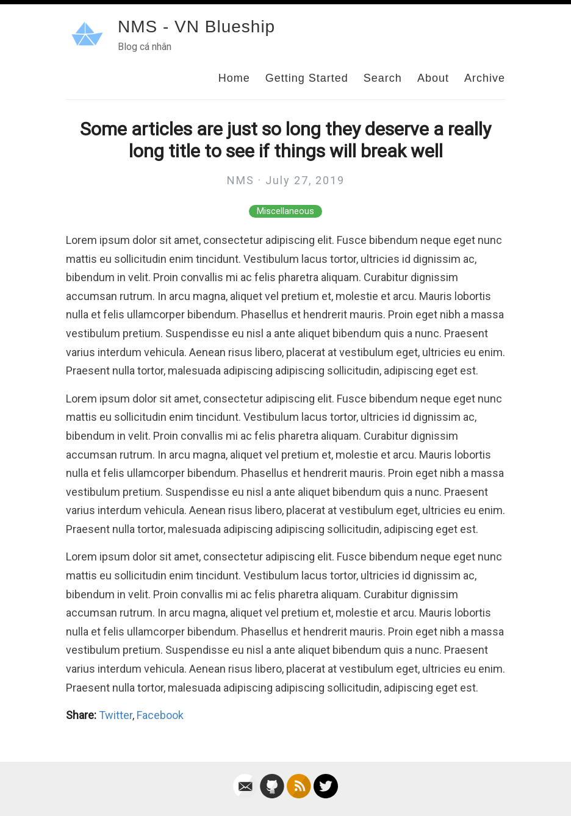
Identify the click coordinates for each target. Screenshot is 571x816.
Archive (484, 78)
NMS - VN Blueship (196, 26)
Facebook (160, 715)
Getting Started (306, 78)
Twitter (115, 715)
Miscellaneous (285, 211)
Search (383, 78)
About (433, 78)
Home (234, 78)
